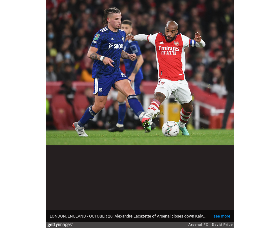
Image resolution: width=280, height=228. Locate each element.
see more (221, 216)
